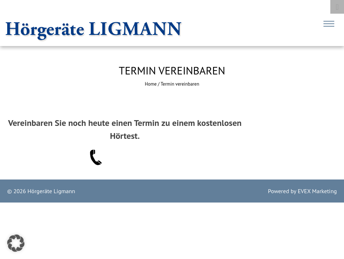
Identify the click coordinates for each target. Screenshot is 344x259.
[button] (16, 243)
